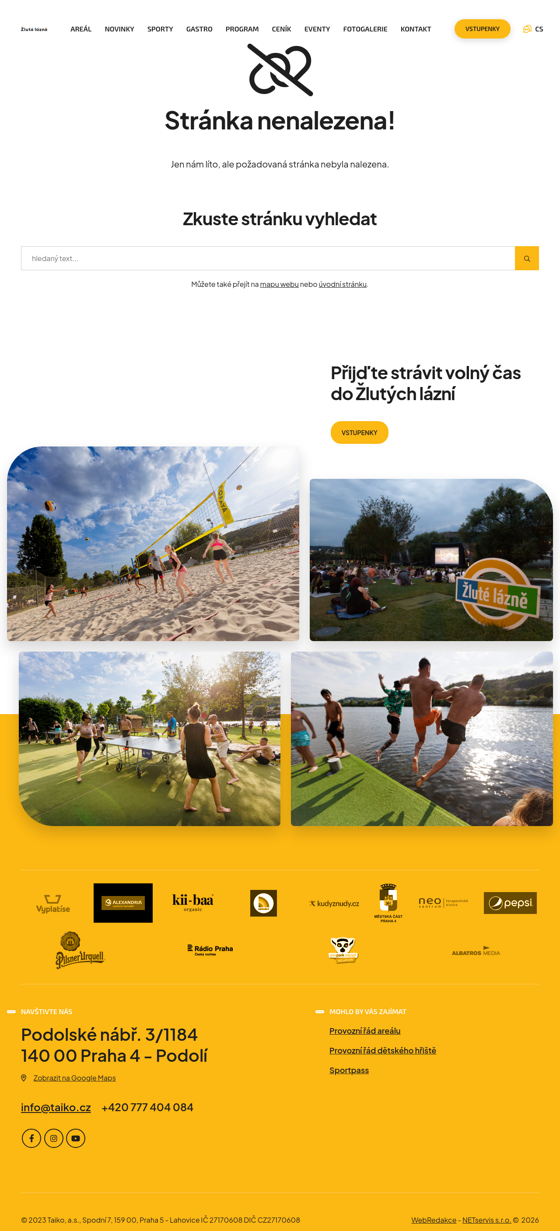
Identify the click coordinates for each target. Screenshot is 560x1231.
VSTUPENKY (360, 432)
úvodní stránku (343, 284)
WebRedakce (433, 1219)
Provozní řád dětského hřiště (382, 1050)
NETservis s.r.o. (486, 1219)
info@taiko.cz (56, 1106)
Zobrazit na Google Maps (68, 1077)
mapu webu (279, 284)
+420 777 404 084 (148, 1106)
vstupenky (483, 28)
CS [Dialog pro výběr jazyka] (533, 28)
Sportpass (349, 1070)
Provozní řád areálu (365, 1030)
